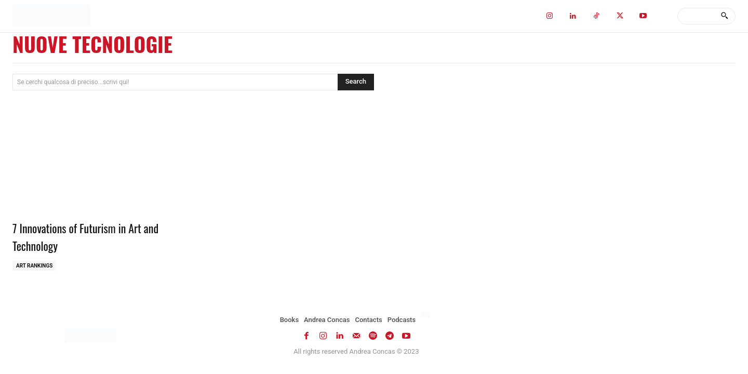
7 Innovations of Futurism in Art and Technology (92, 236)
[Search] (724, 16)
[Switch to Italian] (427, 315)
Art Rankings (34, 266)
